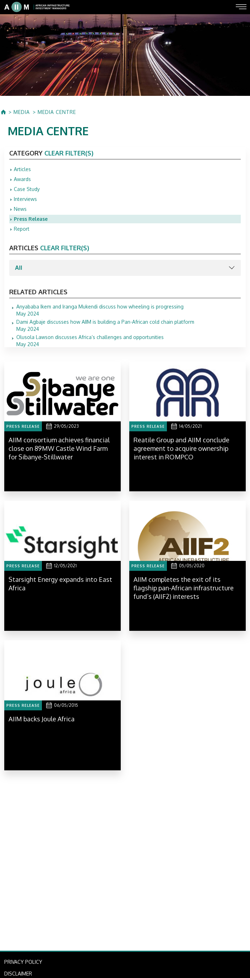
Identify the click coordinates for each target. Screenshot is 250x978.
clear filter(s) (68, 153)
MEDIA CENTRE (57, 112)
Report (21, 229)
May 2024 (100, 310)
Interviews (25, 199)
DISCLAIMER (18, 974)
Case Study (27, 189)
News (20, 209)
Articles (22, 169)
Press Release (31, 219)
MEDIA (21, 112)
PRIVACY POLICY (23, 962)
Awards (22, 179)
